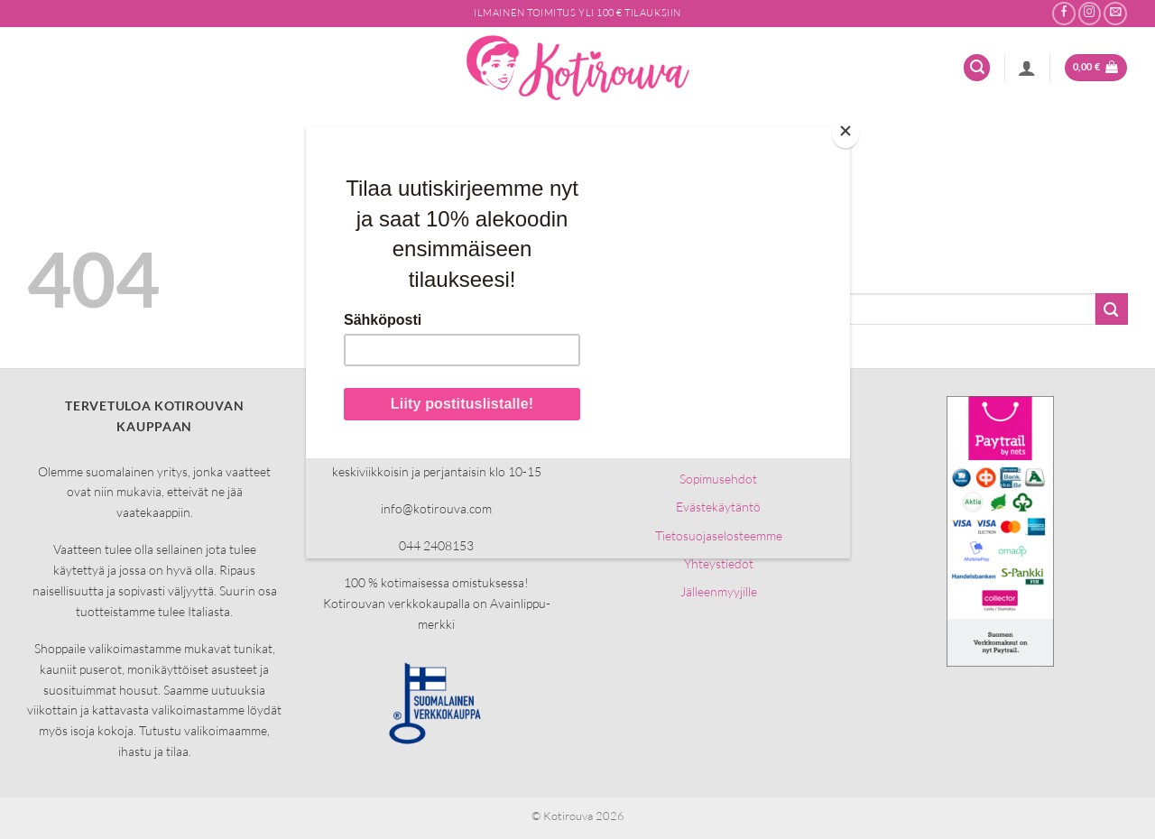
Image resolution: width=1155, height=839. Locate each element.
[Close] (845, 133)
